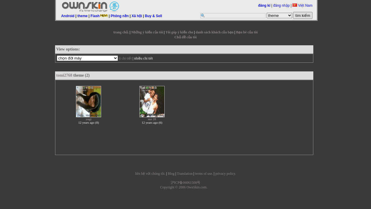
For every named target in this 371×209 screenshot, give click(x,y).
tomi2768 (64, 75)
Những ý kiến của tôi (147, 32)
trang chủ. (121, 32)
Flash (99, 16)
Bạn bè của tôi (246, 32)
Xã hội (137, 16)
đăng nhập (281, 5)
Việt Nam (302, 5)
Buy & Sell (153, 16)
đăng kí (264, 5)
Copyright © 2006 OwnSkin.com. (184, 187)
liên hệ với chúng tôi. (150, 174)
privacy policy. (225, 174)
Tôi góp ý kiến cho (179, 32)
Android (67, 16)
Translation (184, 174)
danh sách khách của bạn (215, 32)
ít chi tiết (125, 58)
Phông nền (120, 16)
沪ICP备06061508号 (186, 183)
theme (82, 16)
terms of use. (204, 174)
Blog (171, 174)
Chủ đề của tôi (185, 37)
